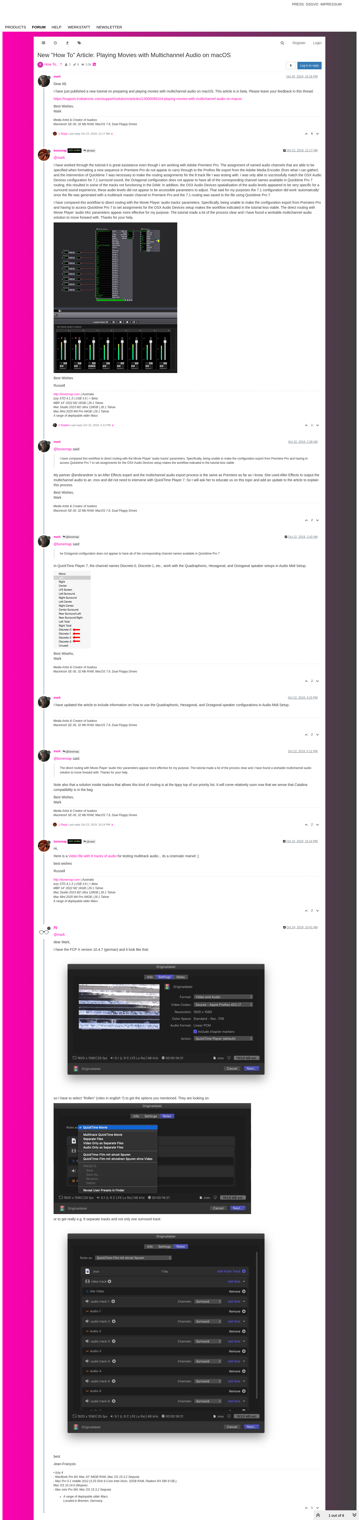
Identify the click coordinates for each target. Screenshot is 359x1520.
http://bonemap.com (66, 394)
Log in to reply (309, 65)
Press (298, 4)
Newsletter (109, 27)
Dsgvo (312, 4)
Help (56, 27)
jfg (55, 927)
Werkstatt (79, 27)
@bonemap (63, 449)
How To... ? (53, 64)
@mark (89, 150)
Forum (39, 27)
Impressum (331, 4)
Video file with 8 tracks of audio (93, 856)
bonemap (60, 150)
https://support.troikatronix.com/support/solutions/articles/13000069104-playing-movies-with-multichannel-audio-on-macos (148, 99)
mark (57, 76)
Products (15, 27)
